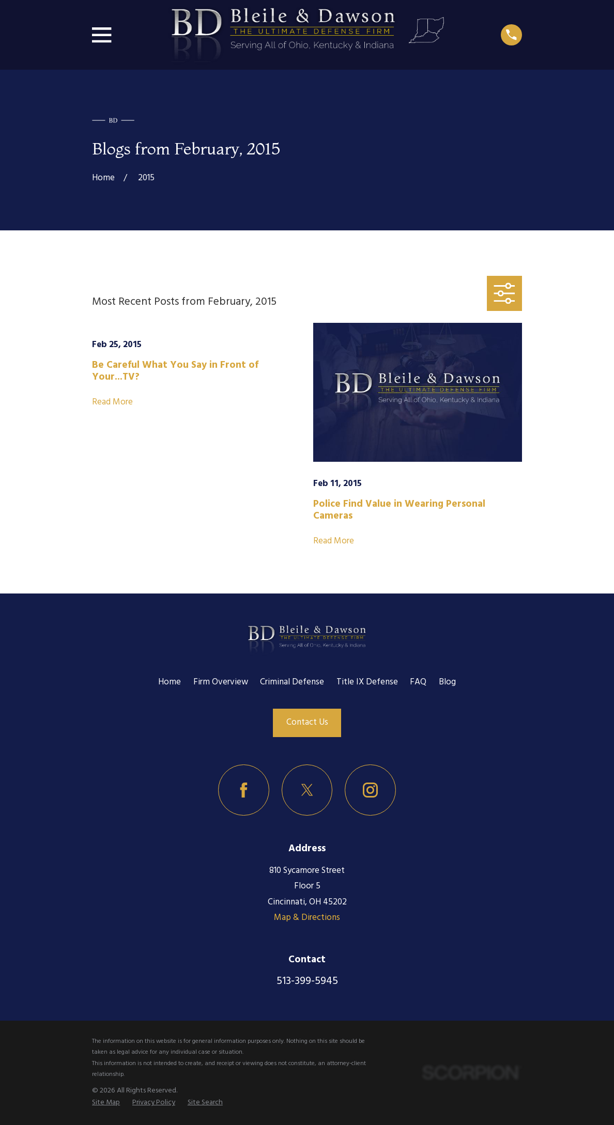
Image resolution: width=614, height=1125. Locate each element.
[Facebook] (243, 790)
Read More (112, 403)
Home (169, 682)
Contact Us (307, 722)
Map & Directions (307, 918)
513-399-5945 (307, 981)
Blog (447, 682)
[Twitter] (307, 790)
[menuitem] (106, 1103)
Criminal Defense (292, 682)
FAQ (418, 682)
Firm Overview (220, 682)
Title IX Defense (367, 682)
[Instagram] (370, 790)
